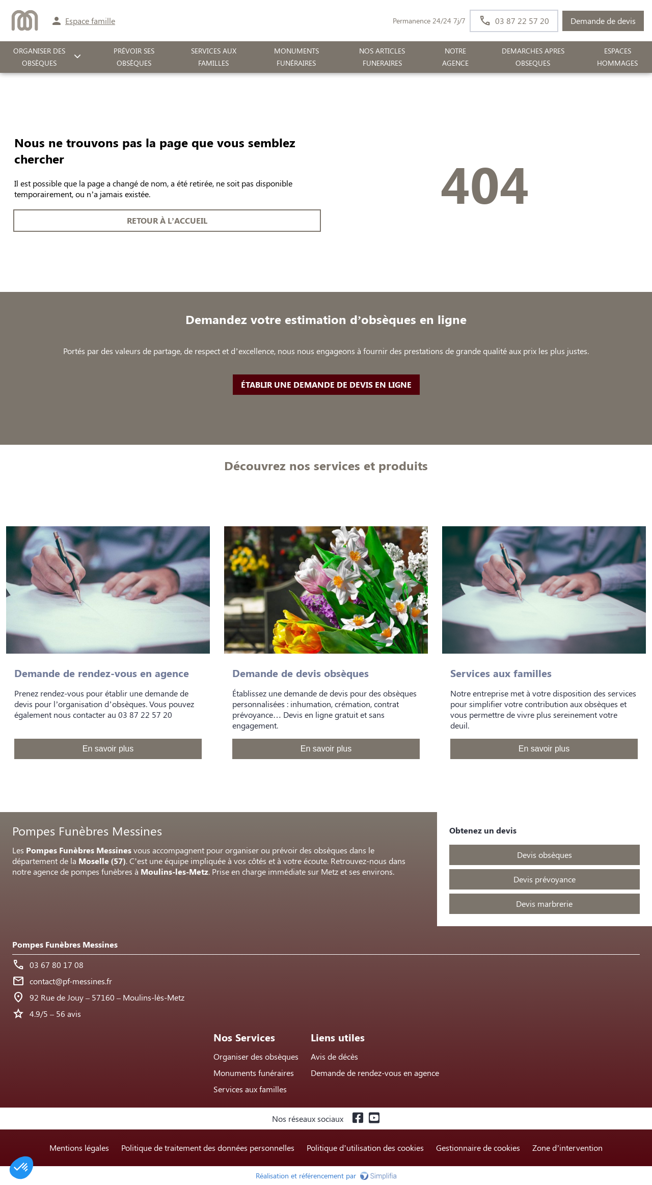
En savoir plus (108, 748)
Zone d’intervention (567, 1147)
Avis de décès (334, 1056)
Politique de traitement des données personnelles (207, 1147)
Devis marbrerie (544, 903)
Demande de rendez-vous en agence (375, 1072)
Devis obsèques (544, 854)
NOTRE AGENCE (455, 57)
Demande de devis (603, 20)
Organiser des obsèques (255, 1056)
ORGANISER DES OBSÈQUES (39, 57)
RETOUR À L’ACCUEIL (167, 220)
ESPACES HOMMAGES (617, 57)
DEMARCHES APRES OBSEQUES (533, 57)
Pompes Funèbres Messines (65, 944)
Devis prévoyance (544, 879)
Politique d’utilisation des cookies (365, 1147)
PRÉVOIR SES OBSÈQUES (134, 57)
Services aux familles (250, 1089)
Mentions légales (79, 1147)
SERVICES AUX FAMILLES (213, 57)
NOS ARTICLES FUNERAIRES (382, 57)
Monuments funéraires (296, 57)
